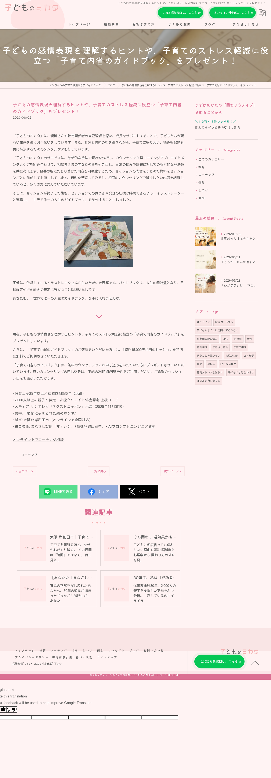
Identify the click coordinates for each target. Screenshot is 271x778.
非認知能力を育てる (208, 380)
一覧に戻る (98, 471)
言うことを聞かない (208, 355)
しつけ (203, 190)
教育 (201, 167)
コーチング (29, 455)
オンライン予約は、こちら (232, 12)
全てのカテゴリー (211, 159)
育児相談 (202, 347)
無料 (249, 338)
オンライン (203, 322)
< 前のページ (24, 471)
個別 (201, 198)
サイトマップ (107, 658)
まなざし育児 (220, 347)
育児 (199, 364)
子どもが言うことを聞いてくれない (217, 330)
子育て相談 (239, 347)
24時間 (238, 338)
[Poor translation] (11, 710)
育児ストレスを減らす (210, 372)
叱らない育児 (228, 364)
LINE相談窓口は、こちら (180, 12)
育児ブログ (231, 355)
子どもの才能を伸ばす (241, 372)
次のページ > (172, 471)
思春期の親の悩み (207, 338)
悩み (201, 183)
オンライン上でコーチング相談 (38, 440)
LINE (225, 338)
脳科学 (211, 364)
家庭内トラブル (224, 322)
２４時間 (249, 355)
